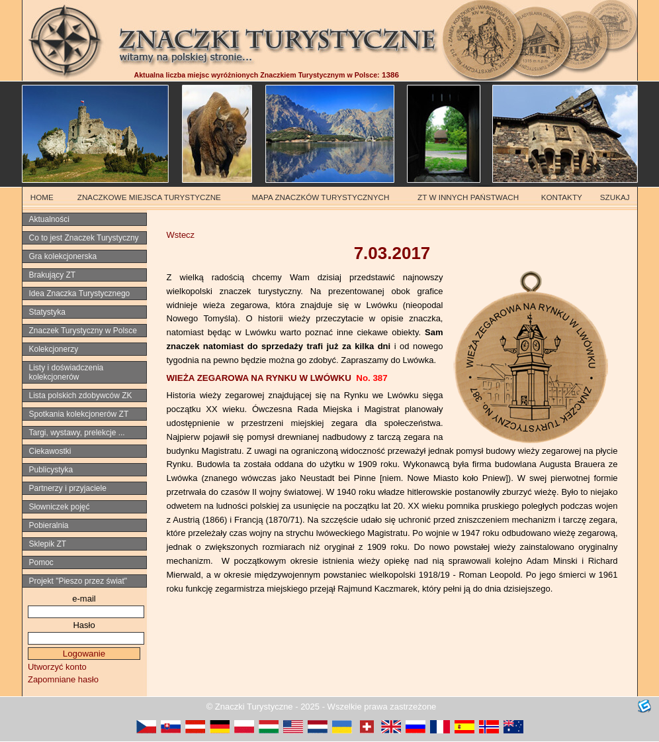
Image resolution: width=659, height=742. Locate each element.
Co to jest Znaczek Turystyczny (84, 237)
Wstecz (181, 235)
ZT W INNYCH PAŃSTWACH (468, 197)
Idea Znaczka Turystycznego (79, 293)
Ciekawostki (50, 451)
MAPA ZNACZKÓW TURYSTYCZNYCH (321, 197)
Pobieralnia (49, 525)
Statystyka (47, 312)
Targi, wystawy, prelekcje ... (77, 432)
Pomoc (41, 562)
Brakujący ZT (52, 275)
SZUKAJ (615, 197)
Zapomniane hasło (63, 679)
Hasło (84, 625)
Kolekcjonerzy (54, 349)
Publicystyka (51, 469)
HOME (42, 197)
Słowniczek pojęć (59, 506)
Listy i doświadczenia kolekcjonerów (66, 372)
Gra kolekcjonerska (63, 256)
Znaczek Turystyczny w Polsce (83, 330)
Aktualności (49, 219)
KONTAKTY (561, 197)
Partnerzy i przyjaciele (68, 488)
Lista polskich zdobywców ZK (80, 395)
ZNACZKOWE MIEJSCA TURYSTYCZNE (149, 197)
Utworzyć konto (57, 667)
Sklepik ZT (48, 544)
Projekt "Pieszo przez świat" (78, 581)
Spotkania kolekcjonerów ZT (79, 414)
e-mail (83, 599)
